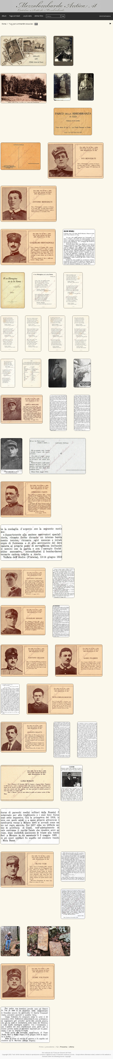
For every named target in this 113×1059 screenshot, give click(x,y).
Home (4, 24)
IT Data (55, 1053)
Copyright (68, 1056)
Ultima (71, 1047)
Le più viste (27, 16)
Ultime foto (39, 16)
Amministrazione (105, 16)
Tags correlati (14, 16)
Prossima (63, 1047)
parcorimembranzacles (23, 24)
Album (4, 16)
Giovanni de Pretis (65, 1053)
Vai (63, 16)
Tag (10, 24)
